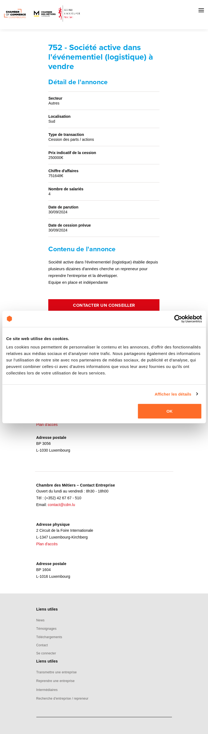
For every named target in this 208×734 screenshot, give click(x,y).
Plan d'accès (47, 424)
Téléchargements (49, 637)
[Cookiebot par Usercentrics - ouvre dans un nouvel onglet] (178, 319)
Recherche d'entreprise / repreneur (62, 698)
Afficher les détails (173, 394)
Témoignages (46, 629)
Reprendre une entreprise (55, 681)
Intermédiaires (47, 690)
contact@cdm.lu (61, 505)
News (40, 620)
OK (170, 411)
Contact (42, 645)
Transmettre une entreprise (56, 672)
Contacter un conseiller (104, 305)
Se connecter (46, 653)
